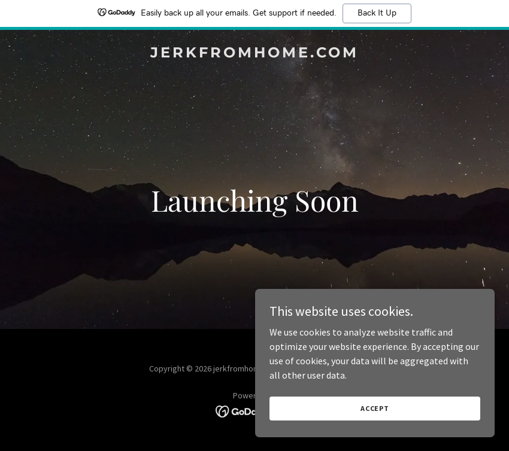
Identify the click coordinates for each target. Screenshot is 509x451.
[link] (254, 54)
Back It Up (376, 13)
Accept (374, 408)
